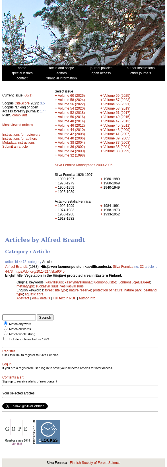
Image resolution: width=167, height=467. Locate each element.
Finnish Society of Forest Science (95, 463)
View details (41, 298)
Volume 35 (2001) (116, 147)
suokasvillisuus (47, 286)
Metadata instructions (18, 143)
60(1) (28, 95)
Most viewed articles (17, 125)
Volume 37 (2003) (116, 143)
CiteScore (22, 103)
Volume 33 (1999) (116, 151)
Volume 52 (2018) (71, 113)
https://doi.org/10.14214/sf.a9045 (39, 271)
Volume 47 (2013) (116, 121)
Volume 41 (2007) (116, 134)
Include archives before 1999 (29, 339)
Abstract (23, 298)
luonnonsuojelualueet (134, 282)
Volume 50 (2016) (71, 117)
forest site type (56, 290)
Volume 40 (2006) (71, 138)
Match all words (20, 329)
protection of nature (107, 290)
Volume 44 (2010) (71, 130)
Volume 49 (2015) (116, 117)
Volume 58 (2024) (71, 100)
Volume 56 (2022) (71, 104)
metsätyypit (25, 286)
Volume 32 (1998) (71, 155)
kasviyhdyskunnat (78, 282)
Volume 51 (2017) (116, 113)
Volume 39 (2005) (116, 138)
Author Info (87, 298)
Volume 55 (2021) (116, 104)
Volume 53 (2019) (116, 108)
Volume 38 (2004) (71, 143)
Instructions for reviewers (21, 135)
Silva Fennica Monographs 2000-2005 (83, 165)
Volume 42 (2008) (71, 134)
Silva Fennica (123, 267)
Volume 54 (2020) (71, 108)
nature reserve (80, 290)
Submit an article (15, 147)
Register (8, 351)
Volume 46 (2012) (71, 125)
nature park (133, 290)
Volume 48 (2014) (71, 121)
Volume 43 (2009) (116, 130)
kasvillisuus (54, 282)
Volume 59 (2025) (116, 96)
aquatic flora (34, 294)
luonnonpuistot (105, 282)
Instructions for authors (19, 139)
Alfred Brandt (16, 266)
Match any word (20, 324)
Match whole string (22, 334)
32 (142, 267)
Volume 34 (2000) (71, 151)
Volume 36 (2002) (71, 147)
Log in (7, 364)
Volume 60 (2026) (71, 96)
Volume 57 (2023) (116, 100)
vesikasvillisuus (72, 286)
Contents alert (13, 377)
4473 (9, 271)
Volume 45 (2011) (116, 125)
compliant (19, 115)
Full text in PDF (64, 298)
